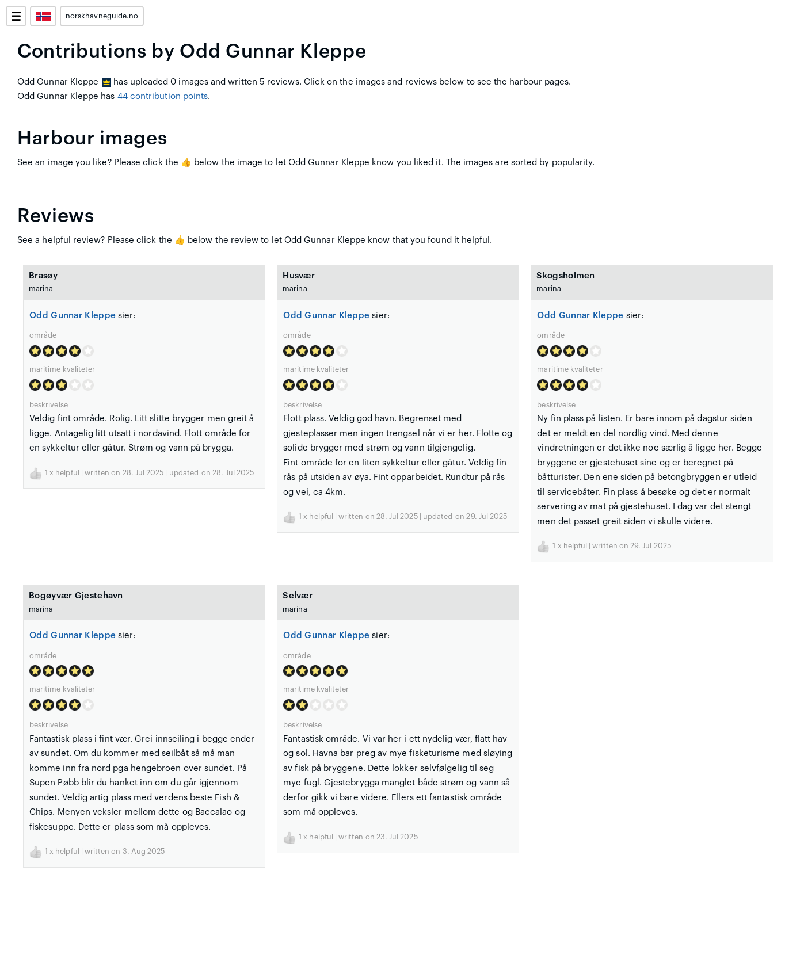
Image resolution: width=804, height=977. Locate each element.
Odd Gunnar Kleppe (72, 315)
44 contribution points (162, 96)
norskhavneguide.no (102, 16)
